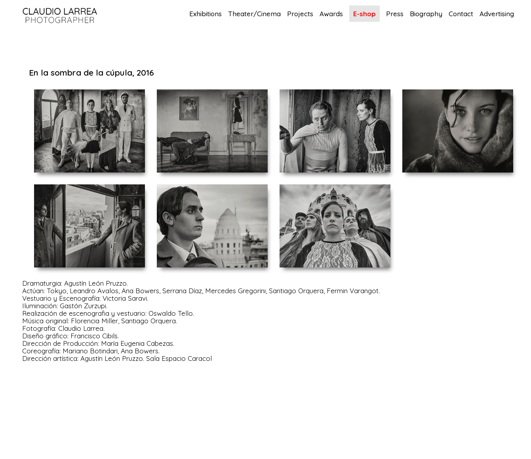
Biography (426, 14)
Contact (461, 14)
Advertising (497, 14)
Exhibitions (205, 14)
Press (394, 14)
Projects (300, 14)
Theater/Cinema (254, 14)
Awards (331, 14)
